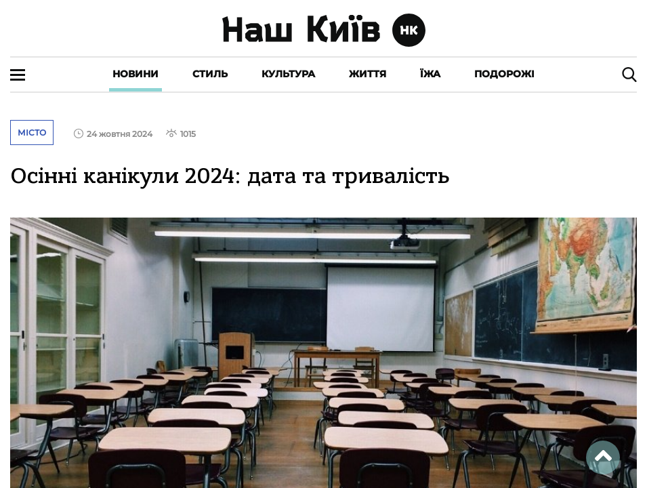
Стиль (210, 74)
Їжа (430, 74)
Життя (367, 74)
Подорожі (504, 74)
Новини (135, 74)
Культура (288, 74)
